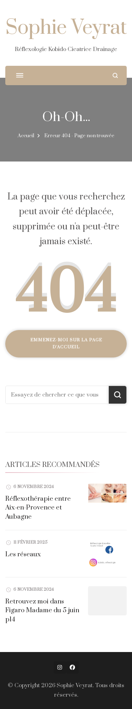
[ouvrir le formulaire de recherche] (115, 75)
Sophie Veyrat (66, 27)
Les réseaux (23, 554)
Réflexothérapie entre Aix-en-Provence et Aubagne (38, 508)
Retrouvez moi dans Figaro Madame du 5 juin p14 (42, 610)
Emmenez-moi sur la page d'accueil (66, 343)
